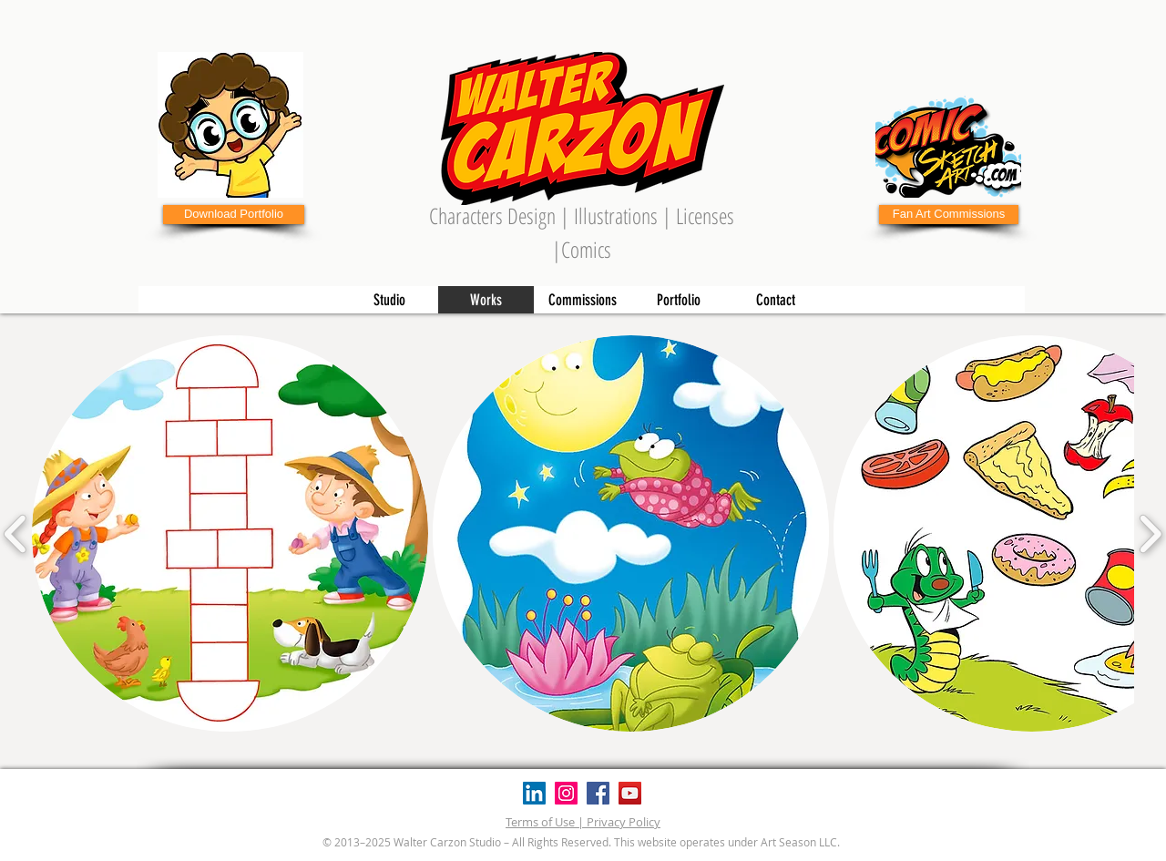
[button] (230, 533)
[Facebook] (598, 793)
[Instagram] (566, 793)
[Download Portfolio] (233, 214)
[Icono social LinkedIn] (534, 793)
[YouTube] (630, 793)
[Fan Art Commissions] (948, 214)
